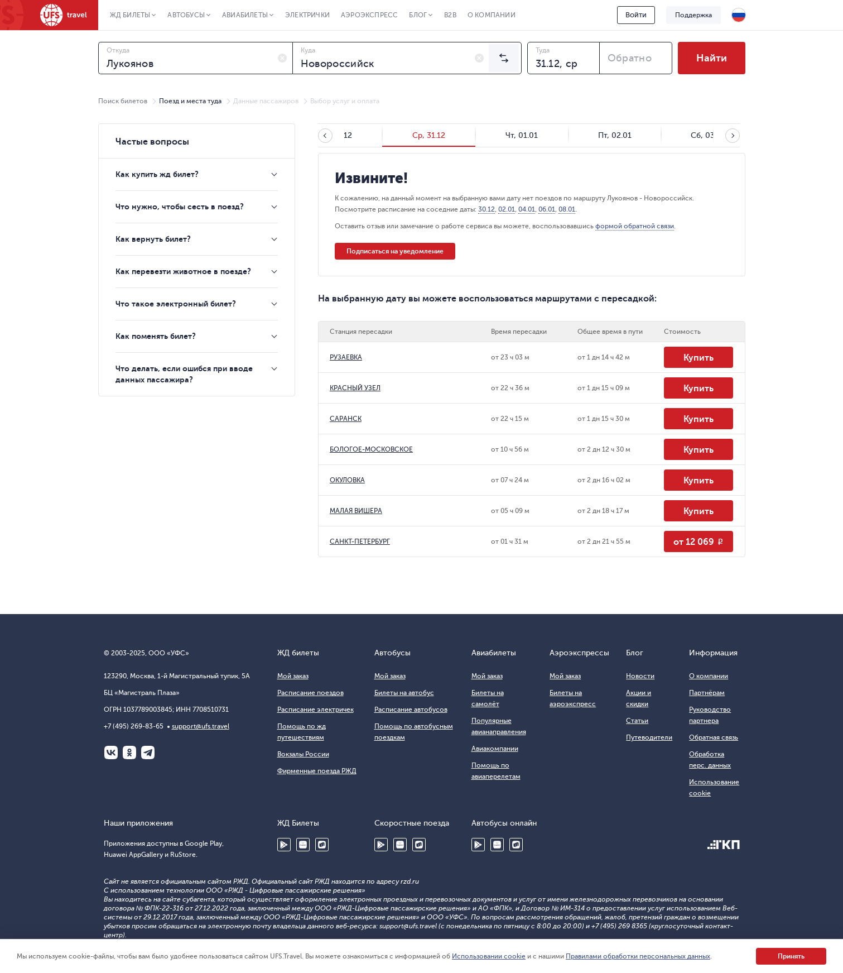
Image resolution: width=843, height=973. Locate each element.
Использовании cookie (489, 956)
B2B (450, 15)
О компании (492, 15)
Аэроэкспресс (369, 15)
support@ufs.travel (200, 726)
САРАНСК (346, 419)
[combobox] (196, 58)
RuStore (322, 844)
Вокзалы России (303, 754)
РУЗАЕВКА (346, 357)
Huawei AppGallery (303, 844)
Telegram (148, 752)
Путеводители (649, 737)
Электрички (307, 15)
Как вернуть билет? (153, 238)
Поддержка (693, 15)
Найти (711, 58)
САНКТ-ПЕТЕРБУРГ (360, 541)
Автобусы (186, 15)
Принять (791, 956)
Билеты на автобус (404, 693)
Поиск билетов (122, 101)
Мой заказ (293, 676)
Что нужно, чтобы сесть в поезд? (179, 206)
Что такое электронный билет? (175, 303)
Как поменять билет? (155, 336)
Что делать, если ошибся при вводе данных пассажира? (184, 374)
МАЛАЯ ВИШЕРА (356, 511)
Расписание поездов (310, 693)
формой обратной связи (634, 226)
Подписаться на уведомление (395, 251)
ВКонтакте (111, 752)
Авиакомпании (494, 748)
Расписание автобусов (410, 709)
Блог (418, 15)
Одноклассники (129, 752)
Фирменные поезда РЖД (317, 771)
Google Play (284, 844)
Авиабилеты (245, 15)
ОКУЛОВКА (347, 480)
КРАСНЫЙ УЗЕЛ (355, 388)
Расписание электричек (315, 709)
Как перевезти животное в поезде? (183, 271)
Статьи (637, 721)
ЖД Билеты (130, 15)
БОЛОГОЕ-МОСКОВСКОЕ (371, 449)
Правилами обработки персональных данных (638, 956)
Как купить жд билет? (157, 174)
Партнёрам (707, 693)
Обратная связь (713, 737)
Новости (640, 676)
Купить (698, 358)
